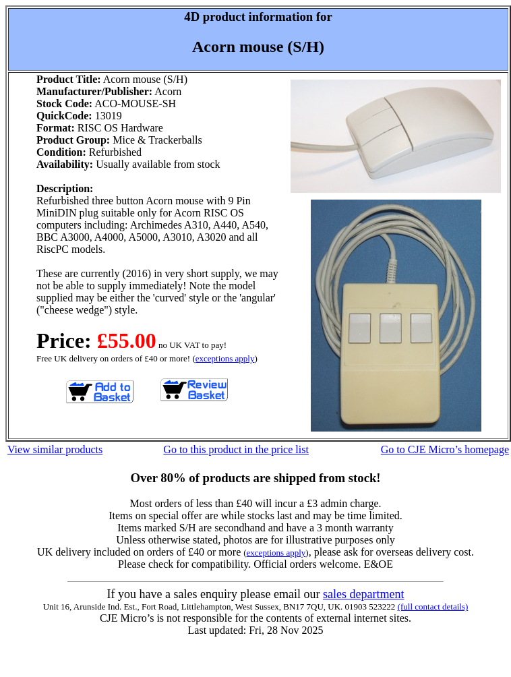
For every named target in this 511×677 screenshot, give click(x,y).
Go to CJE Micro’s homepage (445, 449)
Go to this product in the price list (236, 449)
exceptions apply (225, 358)
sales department (363, 594)
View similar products (54, 449)
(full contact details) (433, 606)
